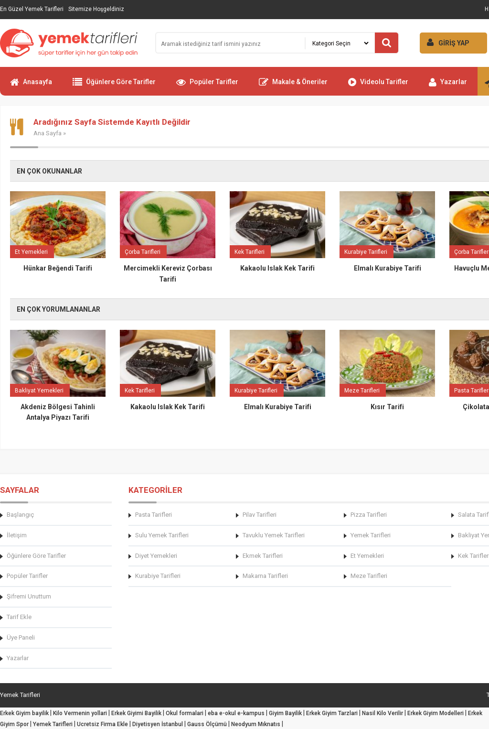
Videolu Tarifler (378, 86)
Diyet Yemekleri (156, 555)
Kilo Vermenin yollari (80, 713)
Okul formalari (184, 713)
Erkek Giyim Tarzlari (332, 713)
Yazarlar (448, 86)
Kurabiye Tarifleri (158, 575)
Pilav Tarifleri (259, 514)
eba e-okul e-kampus (236, 713)
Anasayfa (31, 86)
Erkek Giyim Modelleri (435, 713)
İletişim (17, 535)
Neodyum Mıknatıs (255, 724)
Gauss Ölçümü (207, 724)
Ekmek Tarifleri (263, 555)
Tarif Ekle (19, 616)
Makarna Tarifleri (265, 575)
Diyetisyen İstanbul (157, 724)
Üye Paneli (21, 637)
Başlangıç (20, 514)
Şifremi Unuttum (29, 596)
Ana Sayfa (47, 133)
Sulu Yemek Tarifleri (162, 535)
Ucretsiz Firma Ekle (102, 724)
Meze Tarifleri (369, 575)
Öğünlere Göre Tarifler (114, 86)
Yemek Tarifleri (371, 535)
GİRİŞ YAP (444, 42)
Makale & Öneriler (293, 86)
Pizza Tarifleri (369, 514)
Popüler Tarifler (207, 86)
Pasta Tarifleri (153, 514)
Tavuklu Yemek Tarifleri (274, 535)
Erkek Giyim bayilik (24, 713)
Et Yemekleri (367, 555)
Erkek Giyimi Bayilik (136, 713)
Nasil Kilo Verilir (382, 713)
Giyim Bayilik (285, 713)
